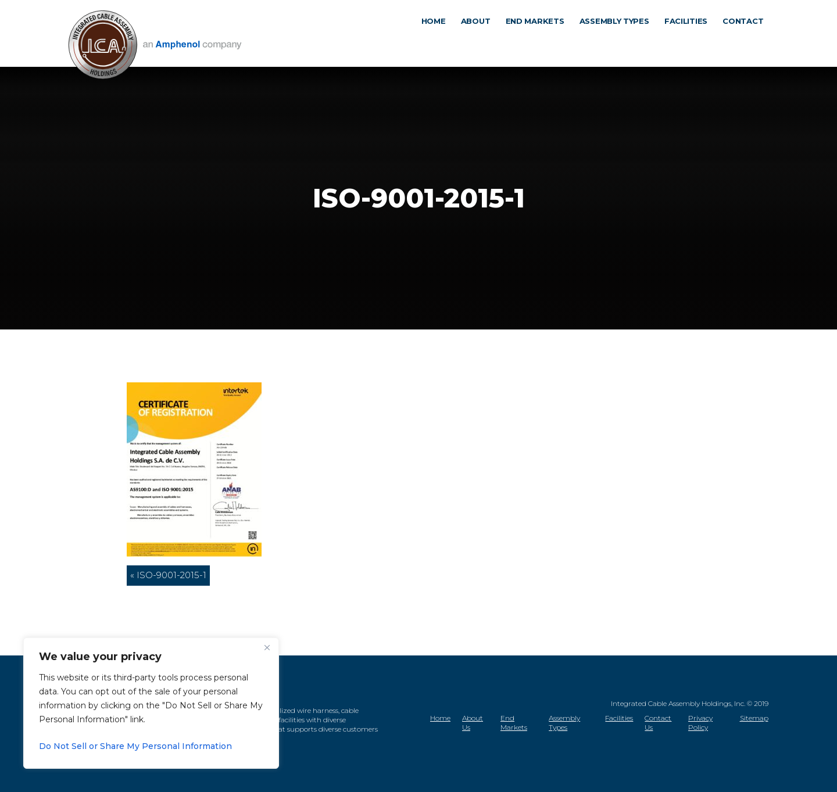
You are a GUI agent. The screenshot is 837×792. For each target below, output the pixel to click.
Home (437, 43)
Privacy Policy (700, 723)
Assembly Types (564, 723)
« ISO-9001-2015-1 (168, 574)
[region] (151, 703)
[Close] (267, 647)
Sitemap (754, 718)
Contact (747, 43)
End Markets (513, 723)
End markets (538, 43)
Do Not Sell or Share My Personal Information (135, 746)
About (480, 43)
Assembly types (618, 43)
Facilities (689, 43)
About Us (472, 723)
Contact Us (658, 723)
